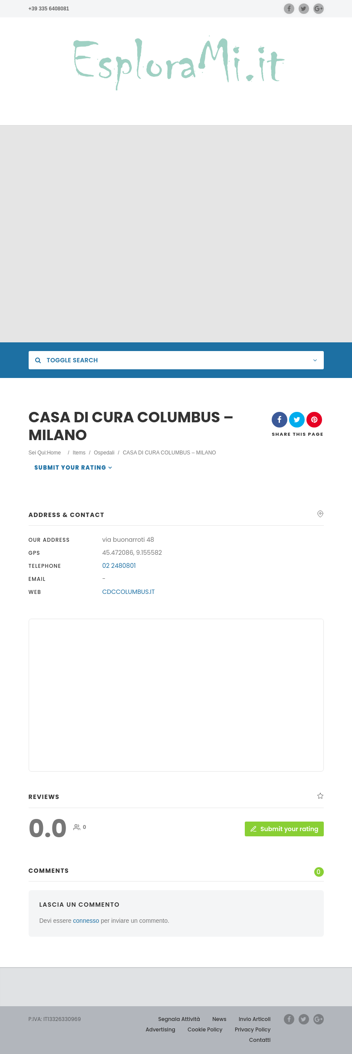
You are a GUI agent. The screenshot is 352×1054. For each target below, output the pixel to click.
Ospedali (104, 453)
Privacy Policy (253, 1029)
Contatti (259, 1040)
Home (54, 453)
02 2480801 (119, 565)
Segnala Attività (179, 1019)
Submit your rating (70, 468)
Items (79, 453)
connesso (86, 920)
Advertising (160, 1029)
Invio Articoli (255, 1019)
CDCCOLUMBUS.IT (128, 591)
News (219, 1019)
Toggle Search (66, 360)
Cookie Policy (205, 1029)
